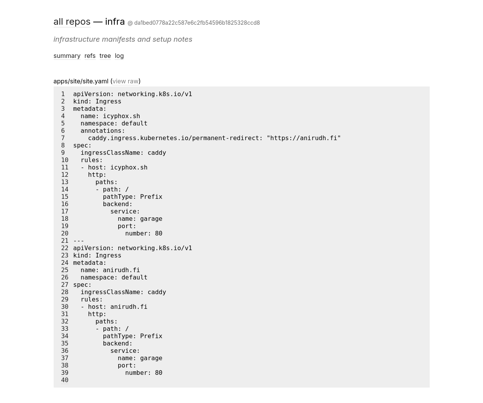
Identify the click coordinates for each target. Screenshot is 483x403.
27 (64, 284)
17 (64, 211)
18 (64, 218)
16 (64, 204)
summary (67, 55)
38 (64, 365)
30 (64, 306)
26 (64, 277)
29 (64, 299)
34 (64, 336)
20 (64, 233)
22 (64, 248)
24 (64, 262)
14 (64, 189)
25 (64, 270)
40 (64, 380)
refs (90, 55)
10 (64, 160)
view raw (125, 81)
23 (64, 255)
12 (64, 174)
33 (64, 328)
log (119, 55)
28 (64, 292)
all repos (72, 21)
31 (64, 314)
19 (64, 226)
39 (64, 372)
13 (64, 182)
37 (64, 358)
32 (64, 321)
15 (64, 196)
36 (64, 350)
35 (64, 343)
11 (64, 167)
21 (64, 240)
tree (105, 55)
